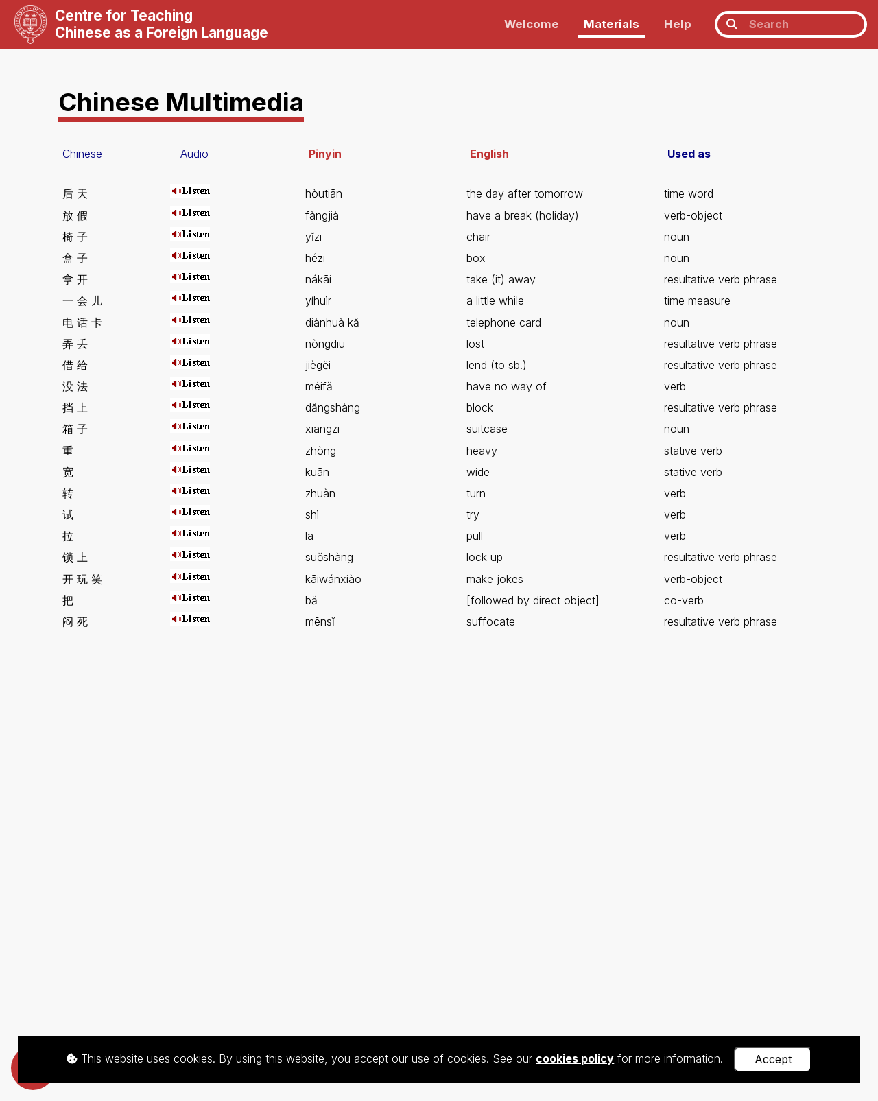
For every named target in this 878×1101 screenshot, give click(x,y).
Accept (773, 1059)
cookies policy (575, 1058)
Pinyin (325, 154)
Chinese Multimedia (181, 101)
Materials (611, 24)
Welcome (531, 24)
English (489, 154)
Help (677, 24)
